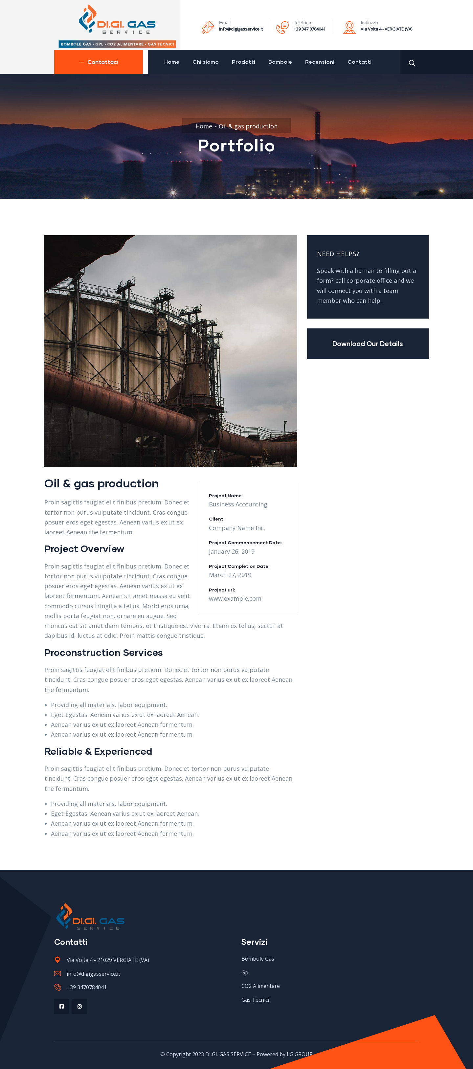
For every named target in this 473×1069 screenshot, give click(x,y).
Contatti (360, 61)
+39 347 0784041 (310, 29)
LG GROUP (300, 1054)
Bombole (280, 61)
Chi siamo (205, 61)
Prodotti (243, 61)
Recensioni (319, 61)
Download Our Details (367, 343)
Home (171, 61)
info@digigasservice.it (241, 29)
